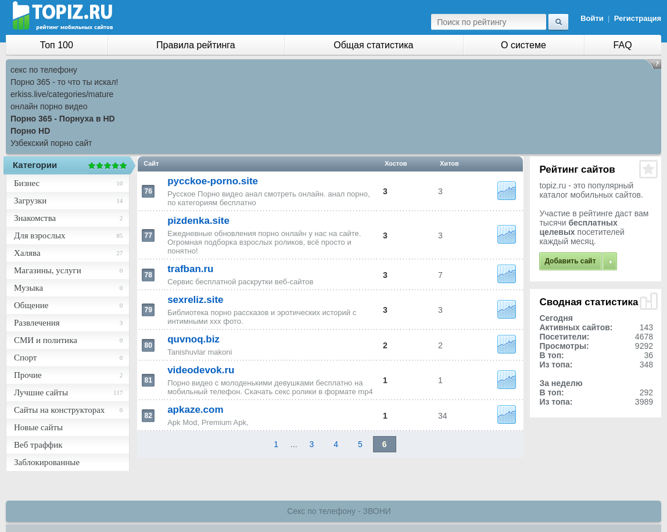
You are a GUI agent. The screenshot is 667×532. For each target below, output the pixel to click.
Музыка (28, 287)
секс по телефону (43, 69)
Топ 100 (56, 45)
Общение (31, 305)
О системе (523, 45)
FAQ (623, 45)
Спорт (25, 357)
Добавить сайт (570, 261)
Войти (592, 18)
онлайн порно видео (48, 106)
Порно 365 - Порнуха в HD (62, 118)
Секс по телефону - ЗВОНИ (339, 511)
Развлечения (37, 322)
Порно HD (30, 130)
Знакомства (35, 218)
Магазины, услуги (47, 270)
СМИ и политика (45, 340)
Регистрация (637, 18)
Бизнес (27, 183)
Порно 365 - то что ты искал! (64, 82)
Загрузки (30, 200)
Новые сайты (38, 427)
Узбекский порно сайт (51, 143)
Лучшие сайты (41, 392)
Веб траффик (38, 444)
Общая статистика (373, 45)
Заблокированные (47, 462)
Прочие (28, 375)
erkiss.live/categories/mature (61, 94)
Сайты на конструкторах (59, 410)
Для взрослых (39, 235)
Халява (27, 253)
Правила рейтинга (195, 45)
